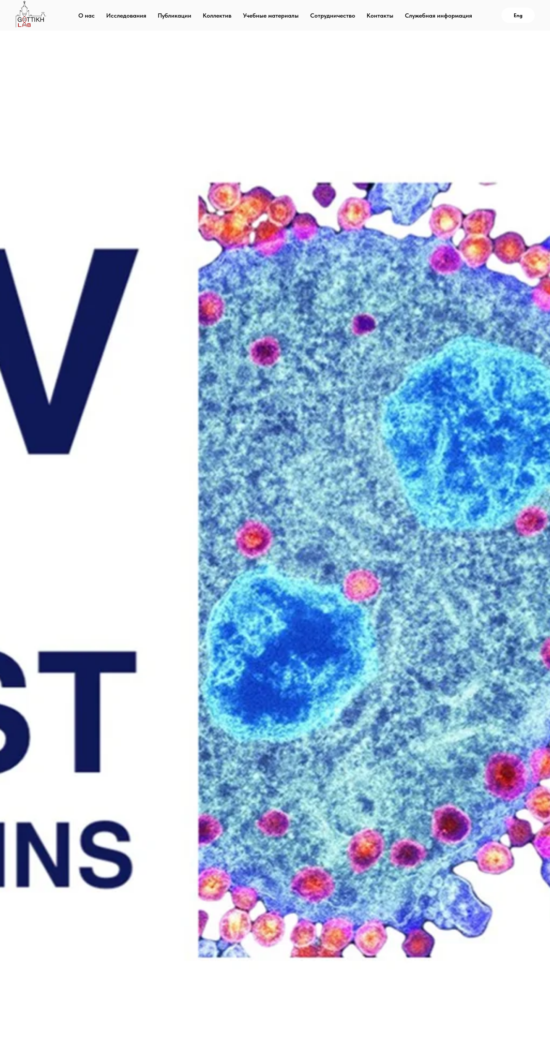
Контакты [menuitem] (380, 15)
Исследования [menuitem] (126, 15)
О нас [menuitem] (86, 15)
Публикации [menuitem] (174, 15)
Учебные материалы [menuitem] (271, 15)
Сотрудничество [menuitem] (332, 15)
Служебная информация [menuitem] (438, 15)
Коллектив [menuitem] (217, 15)
